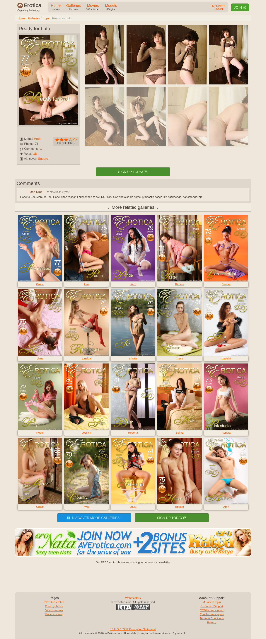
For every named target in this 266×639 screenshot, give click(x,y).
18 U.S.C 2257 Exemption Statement (133, 629)
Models (111, 7)
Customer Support (211, 606)
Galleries (73, 7)
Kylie (86, 506)
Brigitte (133, 358)
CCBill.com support (212, 610)
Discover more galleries (94, 518)
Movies (92, 7)
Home (56, 7)
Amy (86, 284)
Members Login (218, 7)
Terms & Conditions (212, 618)
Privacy (211, 622)
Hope (46, 18)
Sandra (226, 284)
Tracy (179, 358)
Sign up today (133, 172)
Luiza (133, 284)
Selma (180, 432)
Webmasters (133, 598)
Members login (212, 602)
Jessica (86, 432)
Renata (179, 284)
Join (240, 7)
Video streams (54, 610)
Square (43, 158)
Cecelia (226, 358)
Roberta (133, 432)
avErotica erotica (54, 602)
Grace (40, 284)
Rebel (39, 432)
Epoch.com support (212, 614)
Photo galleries (54, 606)
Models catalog (54, 614)
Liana (40, 358)
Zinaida (86, 358)
